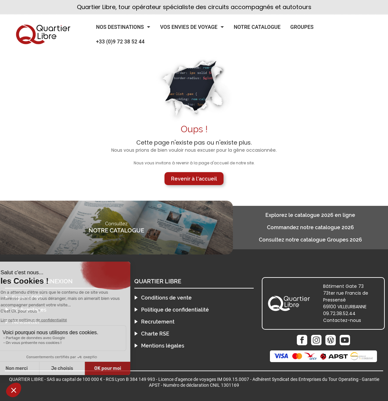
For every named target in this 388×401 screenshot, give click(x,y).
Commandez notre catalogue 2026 (310, 227)
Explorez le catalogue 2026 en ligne (310, 215)
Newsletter (26, 322)
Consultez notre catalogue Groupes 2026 (310, 240)
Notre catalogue (257, 27)
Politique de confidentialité (175, 310)
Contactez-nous (342, 320)
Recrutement (158, 322)
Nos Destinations (120, 27)
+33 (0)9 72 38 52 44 (120, 42)
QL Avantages (29, 310)
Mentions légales (162, 346)
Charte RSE (155, 334)
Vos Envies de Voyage (188, 27)
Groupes (302, 27)
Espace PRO (27, 298)
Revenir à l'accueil (194, 179)
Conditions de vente (166, 298)
